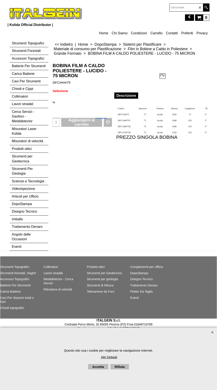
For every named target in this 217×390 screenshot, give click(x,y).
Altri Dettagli (109, 357)
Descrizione (126, 95)
